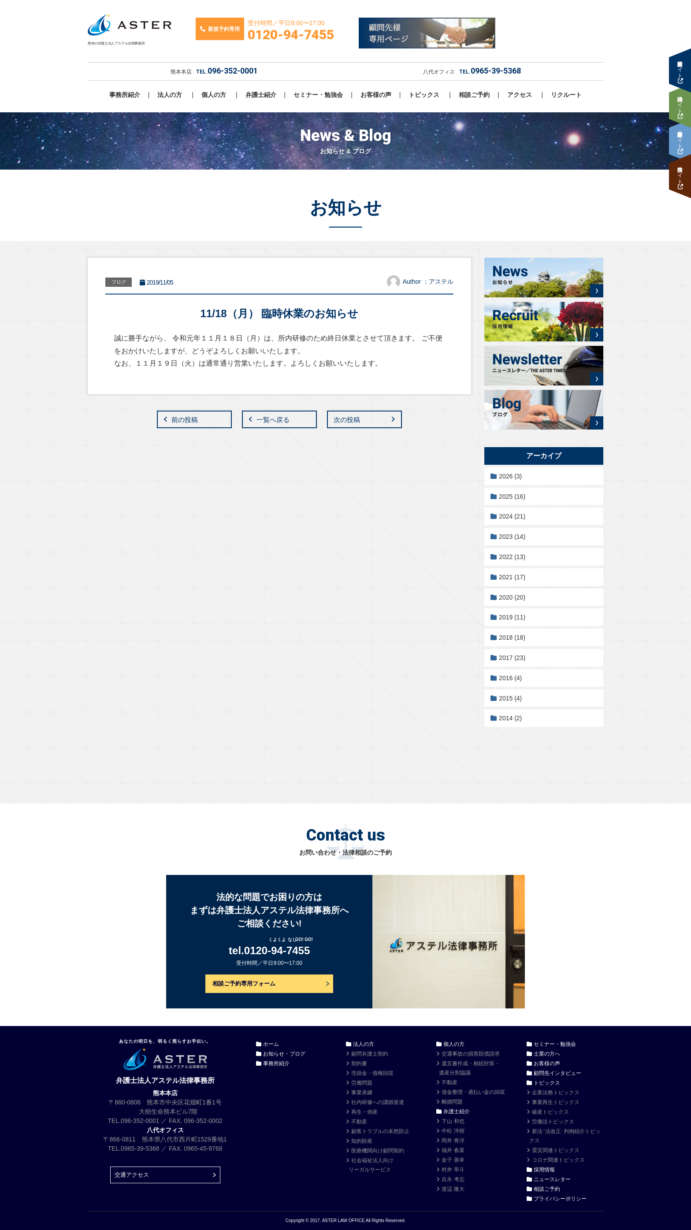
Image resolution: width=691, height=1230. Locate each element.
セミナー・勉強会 (318, 94)
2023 (512, 536)
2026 (510, 476)
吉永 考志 (453, 1179)
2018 (512, 637)
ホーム (271, 1044)
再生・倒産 (364, 1112)
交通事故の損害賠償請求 (471, 1054)
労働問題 (361, 1083)
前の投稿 (184, 419)
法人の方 (169, 94)
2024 (512, 516)
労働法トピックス (553, 1122)
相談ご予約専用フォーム (243, 983)
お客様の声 (375, 94)
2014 (510, 718)
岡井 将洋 (453, 1140)
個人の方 (213, 94)
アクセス (519, 94)
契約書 (359, 1063)
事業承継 (361, 1092)
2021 (512, 577)
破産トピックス (550, 1112)
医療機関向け (377, 1151)
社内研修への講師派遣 (377, 1102)
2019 (512, 617)
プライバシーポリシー (560, 1199)
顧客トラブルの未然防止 (380, 1131)
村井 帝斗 (453, 1170)
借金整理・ (473, 1092)
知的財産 (361, 1141)
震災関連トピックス (556, 1150)
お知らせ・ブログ (284, 1054)
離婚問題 (452, 1102)
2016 (510, 678)
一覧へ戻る (273, 419)
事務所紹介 (124, 94)
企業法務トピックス (556, 1092)
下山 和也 (453, 1121)
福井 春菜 (453, 1150)
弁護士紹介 (260, 94)
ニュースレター (552, 1179)
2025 (512, 496)
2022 (512, 556)
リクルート (566, 94)
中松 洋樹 (453, 1131)
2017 (512, 657)
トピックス (424, 94)
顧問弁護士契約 (369, 1054)
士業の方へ (547, 1054)
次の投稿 (347, 419)
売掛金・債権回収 (372, 1073)
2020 (512, 597)
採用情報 (544, 1170)
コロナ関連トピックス (558, 1160)
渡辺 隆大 (453, 1189)
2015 (510, 698)
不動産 (359, 1122)
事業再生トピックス (556, 1102)
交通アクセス (132, 1174)
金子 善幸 (453, 1160)
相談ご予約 (474, 94)
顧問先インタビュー (557, 1073)
